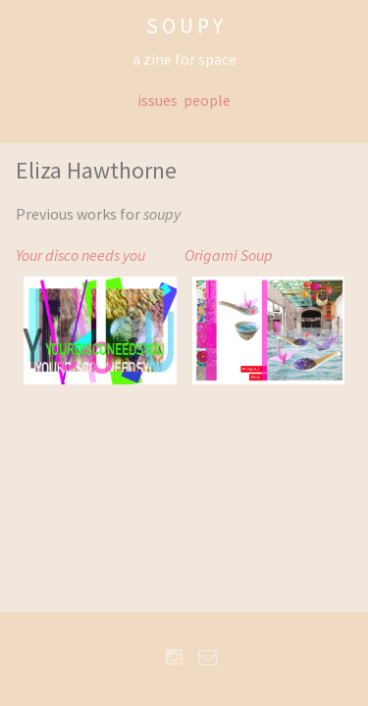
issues (157, 100)
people (207, 100)
